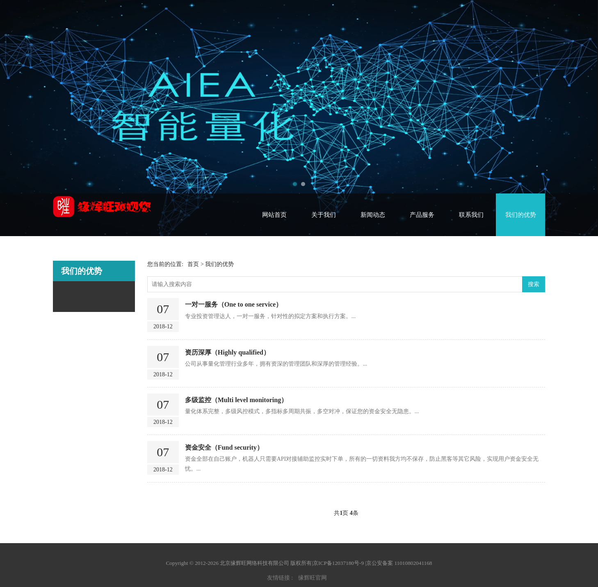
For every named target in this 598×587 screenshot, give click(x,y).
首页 (193, 264)
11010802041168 (413, 563)
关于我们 (323, 215)
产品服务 (422, 215)
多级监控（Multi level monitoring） (236, 399)
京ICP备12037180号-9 (338, 563)
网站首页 (274, 215)
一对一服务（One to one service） (234, 304)
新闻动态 (373, 215)
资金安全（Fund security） (224, 447)
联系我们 (471, 215)
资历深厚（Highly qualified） (227, 352)
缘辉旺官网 (312, 578)
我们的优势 (520, 215)
